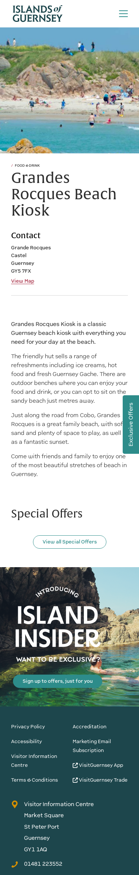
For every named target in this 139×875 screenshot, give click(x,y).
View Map (22, 281)
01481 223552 (36, 863)
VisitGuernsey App (98, 765)
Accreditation (89, 726)
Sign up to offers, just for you (58, 681)
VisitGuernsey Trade (100, 780)
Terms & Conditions (34, 780)
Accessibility (26, 741)
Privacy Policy (28, 726)
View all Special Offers (70, 542)
